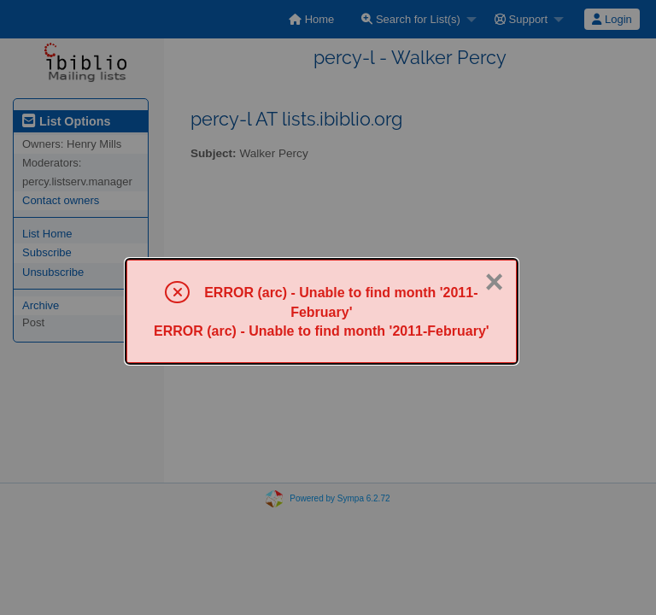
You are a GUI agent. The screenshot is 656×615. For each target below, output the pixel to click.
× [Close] (493, 282)
